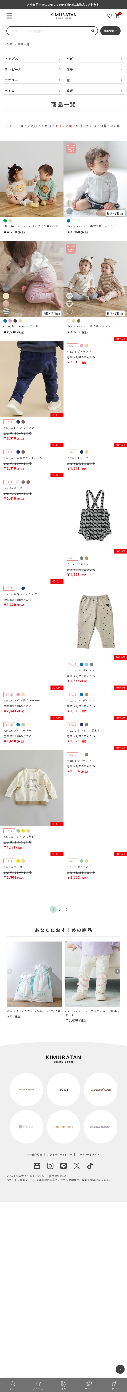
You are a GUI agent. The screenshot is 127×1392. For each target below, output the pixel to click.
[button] (73, 909)
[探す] (12, 1385)
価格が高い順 (110, 125)
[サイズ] (89, 1385)
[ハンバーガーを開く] (9, 16)
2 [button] (60, 909)
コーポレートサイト (88, 1154)
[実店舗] (37, 1166)
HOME (9, 44)
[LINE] (63, 1166)
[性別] (63, 1385)
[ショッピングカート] (118, 16)
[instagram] (50, 1166)
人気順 (32, 125)
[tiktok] (90, 1166)
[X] (77, 1166)
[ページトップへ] (120, 1369)
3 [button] (67, 909)
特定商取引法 (34, 1154)
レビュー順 (14, 125)
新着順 (46, 125)
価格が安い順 (86, 125)
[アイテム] (38, 1385)
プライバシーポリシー (59, 1154)
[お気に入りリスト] (110, 16)
